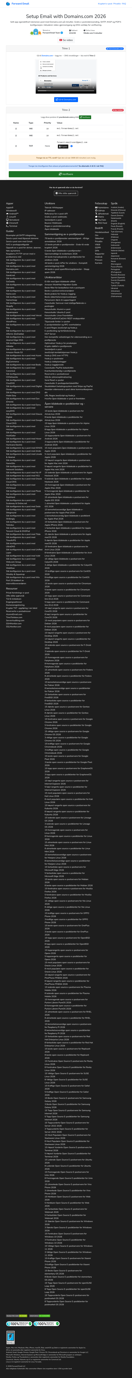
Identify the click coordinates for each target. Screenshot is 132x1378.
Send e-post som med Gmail (19, 241)
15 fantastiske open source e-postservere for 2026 (65, 696)
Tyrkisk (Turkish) (117, 285)
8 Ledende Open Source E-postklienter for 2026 (68, 1167)
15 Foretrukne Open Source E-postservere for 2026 (69, 1063)
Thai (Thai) (115, 283)
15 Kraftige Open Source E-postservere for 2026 (67, 1087)
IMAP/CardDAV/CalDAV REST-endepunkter (65, 318)
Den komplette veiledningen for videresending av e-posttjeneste (68, 339)
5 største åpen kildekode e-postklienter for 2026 (67, 542)
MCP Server (50, 334)
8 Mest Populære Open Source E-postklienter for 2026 (67, 1143)
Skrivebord (12, 220)
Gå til (115, 49)
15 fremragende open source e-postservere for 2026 (66, 659)
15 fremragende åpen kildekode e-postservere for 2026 (67, 486)
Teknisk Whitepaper (54, 207)
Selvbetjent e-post (53, 220)
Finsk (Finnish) (116, 226)
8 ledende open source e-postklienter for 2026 (67, 995)
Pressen (98, 260)
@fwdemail (102, 213)
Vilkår (97, 244)
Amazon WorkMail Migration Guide (61, 284)
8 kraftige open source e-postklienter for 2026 (67, 579)
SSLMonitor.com (13, 626)
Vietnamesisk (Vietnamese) (116, 295)
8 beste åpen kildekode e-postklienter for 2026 (63, 419)
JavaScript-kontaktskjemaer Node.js (61, 352)
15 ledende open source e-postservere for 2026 (68, 647)
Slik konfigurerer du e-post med (20, 261)
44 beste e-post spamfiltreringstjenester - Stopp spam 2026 (67, 271)
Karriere (98, 263)
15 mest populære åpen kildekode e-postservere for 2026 (69, 449)
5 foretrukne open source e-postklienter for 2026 (68, 727)
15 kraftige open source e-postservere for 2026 (67, 573)
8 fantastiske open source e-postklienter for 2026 (65, 702)
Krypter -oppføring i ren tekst (21, 608)
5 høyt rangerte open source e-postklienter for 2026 (66, 788)
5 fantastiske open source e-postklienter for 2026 (65, 875)
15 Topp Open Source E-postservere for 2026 (67, 1112)
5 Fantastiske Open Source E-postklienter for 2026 (65, 1217)
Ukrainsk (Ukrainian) (115, 289)
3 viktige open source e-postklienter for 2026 (66, 739)
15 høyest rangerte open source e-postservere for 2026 (67, 634)
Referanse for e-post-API (56, 213)
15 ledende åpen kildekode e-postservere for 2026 (68, 474)
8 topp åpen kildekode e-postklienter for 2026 (66, 431)
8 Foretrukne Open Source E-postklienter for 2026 (68, 1069)
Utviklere (50, 203)
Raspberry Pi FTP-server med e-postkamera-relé (21, 255)
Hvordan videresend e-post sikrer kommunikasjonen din (69, 391)
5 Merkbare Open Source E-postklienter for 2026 (67, 1204)
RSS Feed (101, 223)
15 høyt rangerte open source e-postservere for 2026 (66, 610)
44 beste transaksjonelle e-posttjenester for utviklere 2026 (65, 258)
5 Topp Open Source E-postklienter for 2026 (67, 1118)
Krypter (63, 146)
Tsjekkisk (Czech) (118, 213)
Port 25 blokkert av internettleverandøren (16, 582)
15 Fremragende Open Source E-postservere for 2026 (67, 1174)
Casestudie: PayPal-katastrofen (59, 367)
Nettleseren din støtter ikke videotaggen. (66, 76)
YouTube (100, 220)
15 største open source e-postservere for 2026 (67, 708)
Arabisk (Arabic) (117, 207)
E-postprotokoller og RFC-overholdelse (63, 324)
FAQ (124, 3)
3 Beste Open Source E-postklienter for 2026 (67, 1106)
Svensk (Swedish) (118, 280)
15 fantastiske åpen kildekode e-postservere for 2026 (67, 523)
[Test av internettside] (19, 1323)
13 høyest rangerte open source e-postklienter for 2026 (67, 640)
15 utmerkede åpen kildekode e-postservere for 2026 (66, 499)
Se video (66, 40)
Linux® (11, 216)
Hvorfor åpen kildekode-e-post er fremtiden (65, 398)
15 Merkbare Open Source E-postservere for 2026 (67, 1198)
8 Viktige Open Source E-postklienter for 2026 (66, 1081)
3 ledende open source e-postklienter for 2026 (67, 653)
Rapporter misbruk (99, 255)
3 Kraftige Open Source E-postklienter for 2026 (67, 1266)
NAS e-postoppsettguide (17, 244)
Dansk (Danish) (117, 215)
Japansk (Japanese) (115, 254)
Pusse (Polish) (116, 267)
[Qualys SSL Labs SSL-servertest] (16, 1315)
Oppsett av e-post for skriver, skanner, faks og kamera (23, 249)
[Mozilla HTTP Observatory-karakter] (39, 1315)
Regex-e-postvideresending (57, 226)
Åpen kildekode (52, 229)
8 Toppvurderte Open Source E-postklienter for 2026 (66, 1303)
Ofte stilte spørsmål (66, 193)
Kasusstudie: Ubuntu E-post (57, 312)
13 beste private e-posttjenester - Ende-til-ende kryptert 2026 (67, 246)
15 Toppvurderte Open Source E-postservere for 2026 (67, 1124)
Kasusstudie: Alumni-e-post (57, 309)
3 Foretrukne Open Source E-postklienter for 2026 (65, 1241)
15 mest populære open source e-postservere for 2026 (67, 622)
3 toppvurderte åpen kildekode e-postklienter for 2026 (67, 443)
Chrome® (12, 223)
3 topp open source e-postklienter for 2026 (68, 776)
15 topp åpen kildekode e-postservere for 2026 (67, 425)
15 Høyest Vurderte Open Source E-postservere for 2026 (68, 1149)
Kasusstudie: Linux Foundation (59, 315)
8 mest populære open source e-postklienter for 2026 (67, 628)
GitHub (100, 210)
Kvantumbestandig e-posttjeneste (60, 371)
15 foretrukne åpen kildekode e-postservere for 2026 (66, 548)
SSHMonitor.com (14, 623)
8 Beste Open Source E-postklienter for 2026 (68, 1278)
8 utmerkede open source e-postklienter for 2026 (68, 677)
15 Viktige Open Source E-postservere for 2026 (67, 1075)
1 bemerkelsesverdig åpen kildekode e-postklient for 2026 (67, 517)
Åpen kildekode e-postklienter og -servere (65, 405)
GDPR (98, 247)
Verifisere (85, 117)
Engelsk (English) (118, 223)
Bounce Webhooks (53, 223)
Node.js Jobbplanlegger (55, 361)
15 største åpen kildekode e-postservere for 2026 (68, 536)
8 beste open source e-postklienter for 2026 (69, 885)
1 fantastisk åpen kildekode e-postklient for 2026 (68, 530)
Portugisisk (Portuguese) (116, 270)
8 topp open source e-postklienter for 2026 (67, 946)
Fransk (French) (117, 229)
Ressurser (12, 588)
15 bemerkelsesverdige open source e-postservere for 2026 (68, 684)
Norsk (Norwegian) (116, 262)
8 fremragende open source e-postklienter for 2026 (66, 665)
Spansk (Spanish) (118, 277)
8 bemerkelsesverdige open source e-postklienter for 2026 (67, 690)
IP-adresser (50, 210)
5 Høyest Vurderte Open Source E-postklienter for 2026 (68, 1155)
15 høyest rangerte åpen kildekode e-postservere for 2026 (67, 462)
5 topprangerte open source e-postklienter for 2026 (66, 958)
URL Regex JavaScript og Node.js (60, 395)
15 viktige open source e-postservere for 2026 (67, 733)
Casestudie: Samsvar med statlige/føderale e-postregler (65, 305)
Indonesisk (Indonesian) (116, 246)
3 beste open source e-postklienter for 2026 (68, 764)
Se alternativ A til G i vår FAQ (91, 166)
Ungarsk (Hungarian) (116, 241)
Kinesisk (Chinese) (118, 210)
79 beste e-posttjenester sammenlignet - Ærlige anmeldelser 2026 (67, 240)
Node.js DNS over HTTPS (56, 355)
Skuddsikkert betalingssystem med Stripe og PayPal (69, 386)
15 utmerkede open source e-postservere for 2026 (69, 671)
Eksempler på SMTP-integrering (21, 235)
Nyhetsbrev (102, 207)
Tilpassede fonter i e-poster (57, 321)
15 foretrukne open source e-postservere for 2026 (69, 721)
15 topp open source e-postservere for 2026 (68, 597)
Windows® (11, 210)
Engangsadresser (14, 602)
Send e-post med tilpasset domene (22, 238)
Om (96, 235)
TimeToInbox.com (14, 617)
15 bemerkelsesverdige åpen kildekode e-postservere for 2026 (64, 511)
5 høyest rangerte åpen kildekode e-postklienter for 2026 (68, 468)
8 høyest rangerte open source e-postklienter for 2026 (67, 813)
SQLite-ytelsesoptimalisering (58, 377)
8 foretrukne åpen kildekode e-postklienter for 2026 (68, 554)
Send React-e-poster (54, 380)
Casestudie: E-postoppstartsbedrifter (62, 383)
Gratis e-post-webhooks (56, 216)
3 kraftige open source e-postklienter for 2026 (67, 751)
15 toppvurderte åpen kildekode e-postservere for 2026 (68, 437)
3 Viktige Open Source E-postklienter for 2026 (68, 1254)
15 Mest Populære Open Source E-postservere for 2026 (68, 1137)
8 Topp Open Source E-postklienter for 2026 (67, 1291)
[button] (71, 146)
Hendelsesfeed (102, 232)
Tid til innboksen (13, 599)
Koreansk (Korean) (118, 258)
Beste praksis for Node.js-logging (60, 293)
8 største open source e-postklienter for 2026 (66, 714)
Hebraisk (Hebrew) (114, 235)
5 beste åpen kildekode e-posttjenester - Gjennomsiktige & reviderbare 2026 (63, 252)
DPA (97, 250)
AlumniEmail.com (14, 614)
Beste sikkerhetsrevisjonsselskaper (61, 297)
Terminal (11, 226)
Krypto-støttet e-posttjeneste (58, 346)
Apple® (9, 207)
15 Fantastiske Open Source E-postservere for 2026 (66, 1211)
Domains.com (47, 55)
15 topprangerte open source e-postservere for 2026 (66, 952)
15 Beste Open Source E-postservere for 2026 (68, 1100)
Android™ (12, 213)
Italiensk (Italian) (117, 250)
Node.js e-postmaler (54, 358)
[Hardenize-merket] (10, 1337)
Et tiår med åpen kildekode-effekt (60, 281)
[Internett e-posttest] (46, 1323)
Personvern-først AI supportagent (60, 300)
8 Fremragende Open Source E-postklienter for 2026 (69, 1180)
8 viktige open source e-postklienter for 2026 (67, 909)
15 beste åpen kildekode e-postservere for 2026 (64, 412)
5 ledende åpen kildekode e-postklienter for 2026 (68, 480)
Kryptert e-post (105, 3)
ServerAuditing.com (15, 620)
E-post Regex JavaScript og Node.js (61, 327)
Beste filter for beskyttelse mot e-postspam (65, 287)
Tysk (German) (117, 231)
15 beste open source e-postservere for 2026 (68, 585)
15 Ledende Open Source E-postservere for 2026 (68, 1161)
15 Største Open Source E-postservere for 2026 (69, 1223)
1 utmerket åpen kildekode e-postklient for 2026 (67, 505)
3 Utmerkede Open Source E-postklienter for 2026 (67, 1192)
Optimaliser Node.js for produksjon (61, 343)
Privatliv (117, 3)
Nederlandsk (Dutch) (116, 219)
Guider (10, 231)
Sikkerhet (99, 238)
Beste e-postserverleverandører (59, 290)
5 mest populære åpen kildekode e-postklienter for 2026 (68, 456)
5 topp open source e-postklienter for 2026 (67, 604)
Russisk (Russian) (118, 275)
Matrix (99, 216)
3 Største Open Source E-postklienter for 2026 (68, 1229)
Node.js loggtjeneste (54, 364)
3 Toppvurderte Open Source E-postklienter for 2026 (66, 1130)
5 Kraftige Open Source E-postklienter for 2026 (67, 1093)
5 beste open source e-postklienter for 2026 (67, 591)
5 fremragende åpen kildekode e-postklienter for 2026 (67, 493)
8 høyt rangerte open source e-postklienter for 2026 (66, 616)
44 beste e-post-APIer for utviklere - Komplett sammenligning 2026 (66, 265)
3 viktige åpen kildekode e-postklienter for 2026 (68, 567)
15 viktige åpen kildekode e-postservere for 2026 (65, 560)
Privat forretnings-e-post (17, 592)
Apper (9, 203)
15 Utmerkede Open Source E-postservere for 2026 (68, 1186)
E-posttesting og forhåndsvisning (60, 330)
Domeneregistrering (15, 605)
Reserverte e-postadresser (18, 611)
